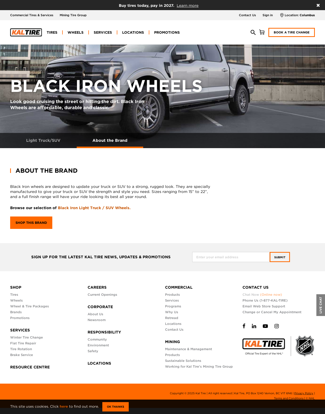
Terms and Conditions (288, 398)
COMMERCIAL (178, 287)
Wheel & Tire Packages (29, 306)
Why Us (171, 312)
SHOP (15, 287)
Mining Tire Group (73, 15)
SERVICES (20, 330)
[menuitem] (52, 32)
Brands (16, 312)
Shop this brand (31, 223)
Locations (173, 324)
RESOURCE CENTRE (30, 367)
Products (172, 295)
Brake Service (21, 355)
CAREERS (97, 287)
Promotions (20, 318)
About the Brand (109, 140)
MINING (172, 342)
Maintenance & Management (188, 349)
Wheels (16, 300)
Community (97, 339)
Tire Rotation (21, 349)
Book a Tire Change (292, 32)
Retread (171, 318)
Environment (98, 345)
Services (172, 300)
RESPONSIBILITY (104, 332)
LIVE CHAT (320, 305)
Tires (14, 295)
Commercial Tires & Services (31, 15)
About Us (95, 314)
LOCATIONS (99, 363)
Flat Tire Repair (23, 343)
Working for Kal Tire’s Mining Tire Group (199, 366)
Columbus (307, 15)
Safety (93, 351)
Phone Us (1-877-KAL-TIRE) (265, 300)
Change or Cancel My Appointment (271, 312)
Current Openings (102, 295)
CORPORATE (100, 307)
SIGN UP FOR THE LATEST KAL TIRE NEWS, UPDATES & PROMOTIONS (101, 257)
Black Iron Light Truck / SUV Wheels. (94, 208)
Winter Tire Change (26, 337)
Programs (173, 306)
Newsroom (97, 320)
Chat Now (262, 295)
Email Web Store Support (263, 306)
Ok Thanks (115, 406)
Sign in (268, 15)
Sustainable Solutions (183, 361)
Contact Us (247, 15)
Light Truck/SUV (43, 140)
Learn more (188, 5)
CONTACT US (255, 287)
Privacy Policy (303, 393)
